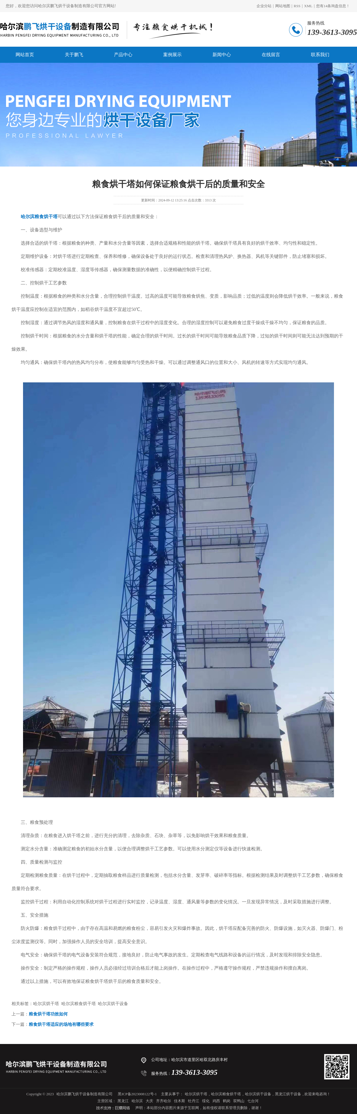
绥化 (206, 1101)
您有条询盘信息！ (333, 6)
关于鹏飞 (74, 54)
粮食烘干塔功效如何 (48, 1014)
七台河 (253, 1101)
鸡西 (216, 1101)
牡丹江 (193, 1101)
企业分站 (264, 6)
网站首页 (25, 54)
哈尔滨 (137, 1101)
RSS (297, 6)
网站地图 (282, 6)
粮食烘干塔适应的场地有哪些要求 (61, 1024)
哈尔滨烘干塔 (196, 1094)
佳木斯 (179, 1101)
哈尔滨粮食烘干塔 (226, 1094)
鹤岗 (226, 1101)
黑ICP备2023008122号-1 (137, 1094)
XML (308, 6)
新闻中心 (221, 54)
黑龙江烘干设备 (288, 1094)
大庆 (149, 1101)
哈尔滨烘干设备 (258, 1094)
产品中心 (123, 54)
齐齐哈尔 (163, 1101)
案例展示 (172, 54)
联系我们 (320, 54)
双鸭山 (238, 1101)
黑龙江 (123, 1101)
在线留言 (271, 54)
